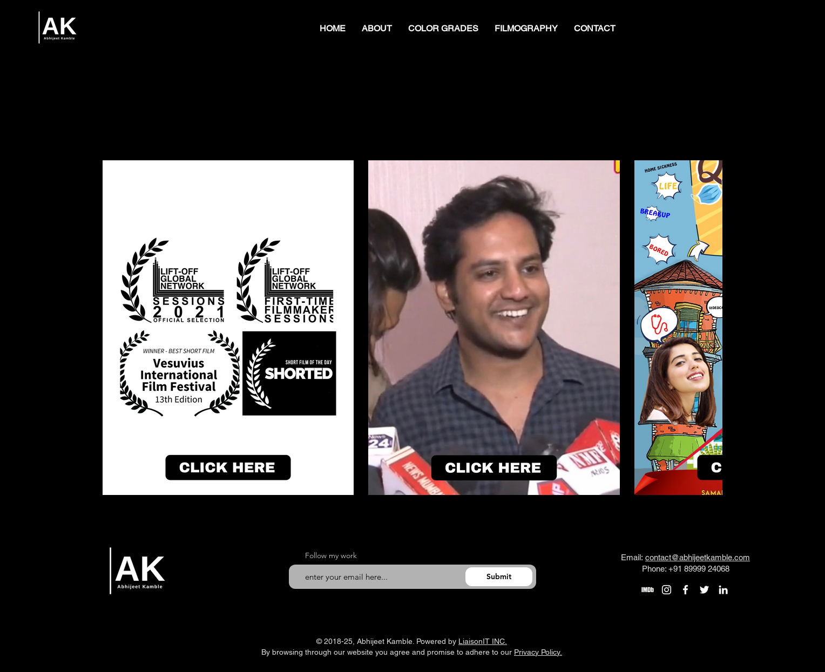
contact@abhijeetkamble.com (697, 557)
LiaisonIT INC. (482, 641)
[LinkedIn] (723, 589)
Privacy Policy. (538, 652)
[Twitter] (704, 589)
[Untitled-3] (647, 589)
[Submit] (498, 576)
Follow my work (331, 555)
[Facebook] (685, 589)
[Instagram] (666, 589)
